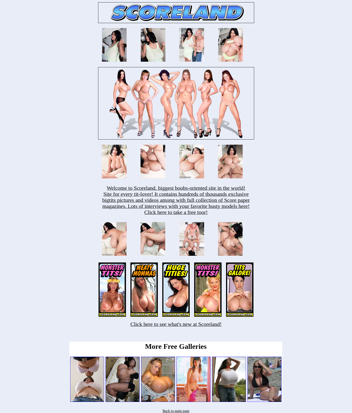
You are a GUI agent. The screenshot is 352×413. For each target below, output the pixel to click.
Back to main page (176, 411)
